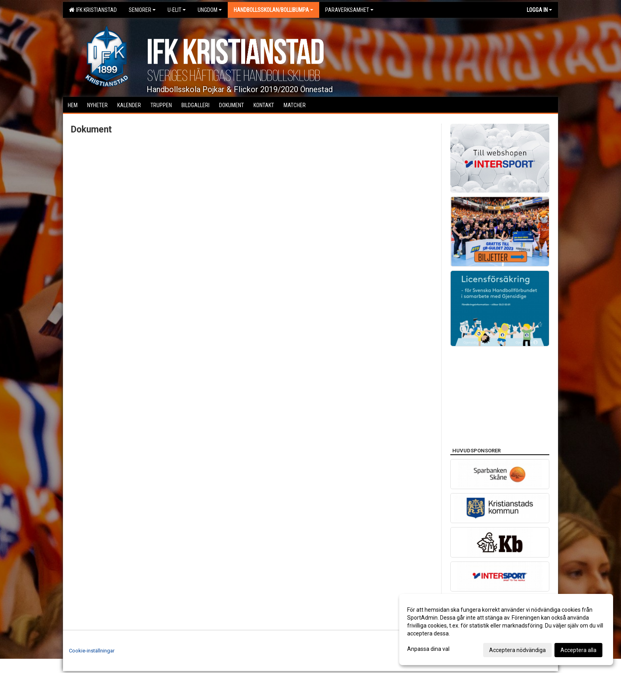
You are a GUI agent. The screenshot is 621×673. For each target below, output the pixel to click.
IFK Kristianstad (93, 10)
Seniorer (142, 10)
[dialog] (506, 629)
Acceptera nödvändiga (517, 650)
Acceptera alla (578, 650)
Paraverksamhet (349, 10)
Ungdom (210, 10)
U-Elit (177, 10)
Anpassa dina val (428, 649)
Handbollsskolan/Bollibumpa (273, 10)
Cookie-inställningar (91, 651)
